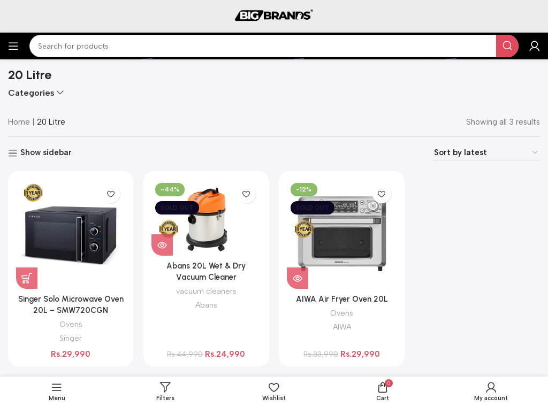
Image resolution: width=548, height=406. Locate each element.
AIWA (342, 326)
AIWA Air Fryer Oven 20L (341, 298)
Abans (206, 304)
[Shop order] (486, 152)
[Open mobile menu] (13, 46)
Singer (70, 337)
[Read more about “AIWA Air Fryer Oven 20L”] (298, 277)
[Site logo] (274, 15)
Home (19, 122)
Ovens (70, 323)
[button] (26, 277)
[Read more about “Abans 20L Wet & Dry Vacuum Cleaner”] (162, 244)
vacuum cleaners (206, 290)
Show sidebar (46, 153)
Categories (31, 92)
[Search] (274, 46)
